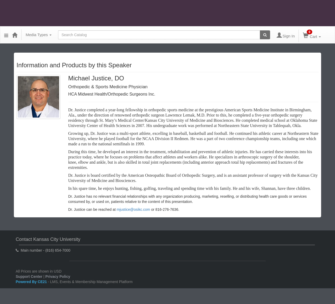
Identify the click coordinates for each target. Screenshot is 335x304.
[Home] (14, 34)
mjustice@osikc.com (133, 209)
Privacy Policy (57, 276)
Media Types (39, 34)
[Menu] (6, 34)
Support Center (29, 276)
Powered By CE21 (32, 282)
